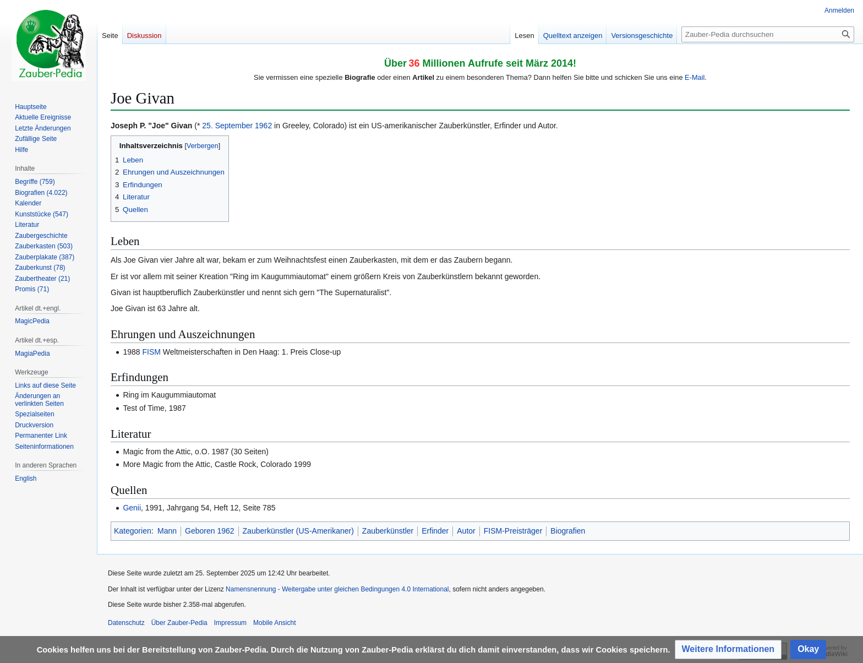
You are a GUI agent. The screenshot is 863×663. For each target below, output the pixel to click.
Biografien (567, 530)
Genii (132, 507)
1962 (263, 125)
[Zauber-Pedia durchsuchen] (767, 34)
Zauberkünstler (387, 530)
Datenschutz (126, 623)
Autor (466, 530)
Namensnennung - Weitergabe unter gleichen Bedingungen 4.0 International (337, 589)
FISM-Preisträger (513, 530)
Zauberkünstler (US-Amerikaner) (298, 530)
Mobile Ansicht (274, 623)
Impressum (230, 623)
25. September (227, 125)
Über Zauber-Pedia (179, 623)
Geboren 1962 (209, 530)
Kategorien (132, 530)
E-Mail (694, 77)
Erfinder (435, 530)
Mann (167, 530)
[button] (728, 649)
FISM (151, 351)
